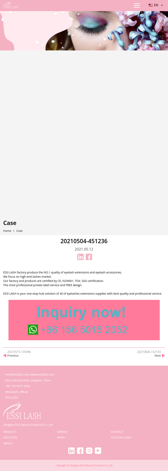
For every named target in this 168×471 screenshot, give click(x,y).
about (8, 443)
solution (10, 437)
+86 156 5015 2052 (17, 386)
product (9, 432)
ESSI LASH (11, 397)
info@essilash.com (17, 374)
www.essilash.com (42, 374)
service (62, 432)
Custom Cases (121, 437)
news (61, 437)
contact (117, 432)
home (7, 231)
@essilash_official (16, 392)
